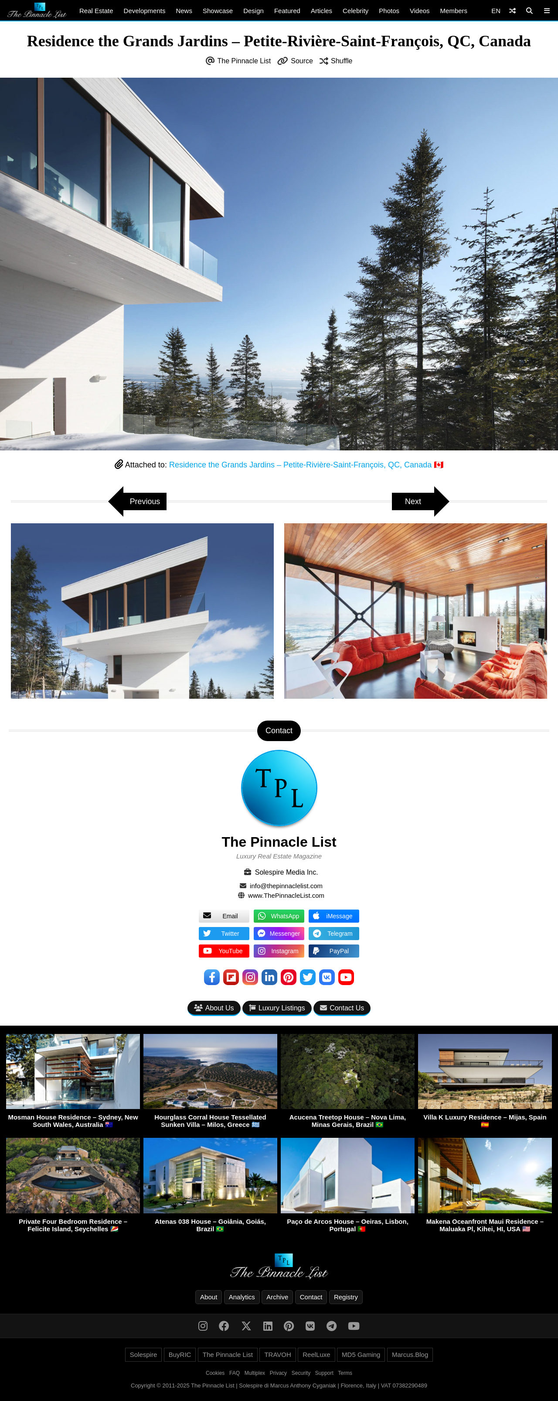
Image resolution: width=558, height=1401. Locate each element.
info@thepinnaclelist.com (286, 885)
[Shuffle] (512, 10)
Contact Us (342, 1008)
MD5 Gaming (361, 1354)
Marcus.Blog (410, 1354)
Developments (145, 10)
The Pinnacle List (244, 61)
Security (301, 1373)
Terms (345, 1373)
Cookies (215, 1373)
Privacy (278, 1373)
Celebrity (355, 10)
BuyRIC (180, 1354)
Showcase (218, 10)
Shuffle (342, 61)
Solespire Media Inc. (286, 872)
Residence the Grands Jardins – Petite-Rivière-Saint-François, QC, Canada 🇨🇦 (306, 464)
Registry (346, 1297)
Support (324, 1373)
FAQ (234, 1373)
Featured (287, 10)
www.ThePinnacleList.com (286, 895)
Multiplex (255, 1373)
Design (253, 10)
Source (302, 61)
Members (454, 10)
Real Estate (96, 10)
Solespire (143, 1354)
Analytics (242, 1297)
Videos (420, 10)
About (208, 1297)
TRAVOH (277, 1354)
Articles (321, 10)
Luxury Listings (277, 1008)
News (184, 10)
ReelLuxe (316, 1354)
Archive (277, 1297)
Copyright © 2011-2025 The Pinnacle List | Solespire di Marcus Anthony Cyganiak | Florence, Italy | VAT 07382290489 (279, 1385)
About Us (214, 1008)
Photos (389, 10)
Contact (311, 1297)
